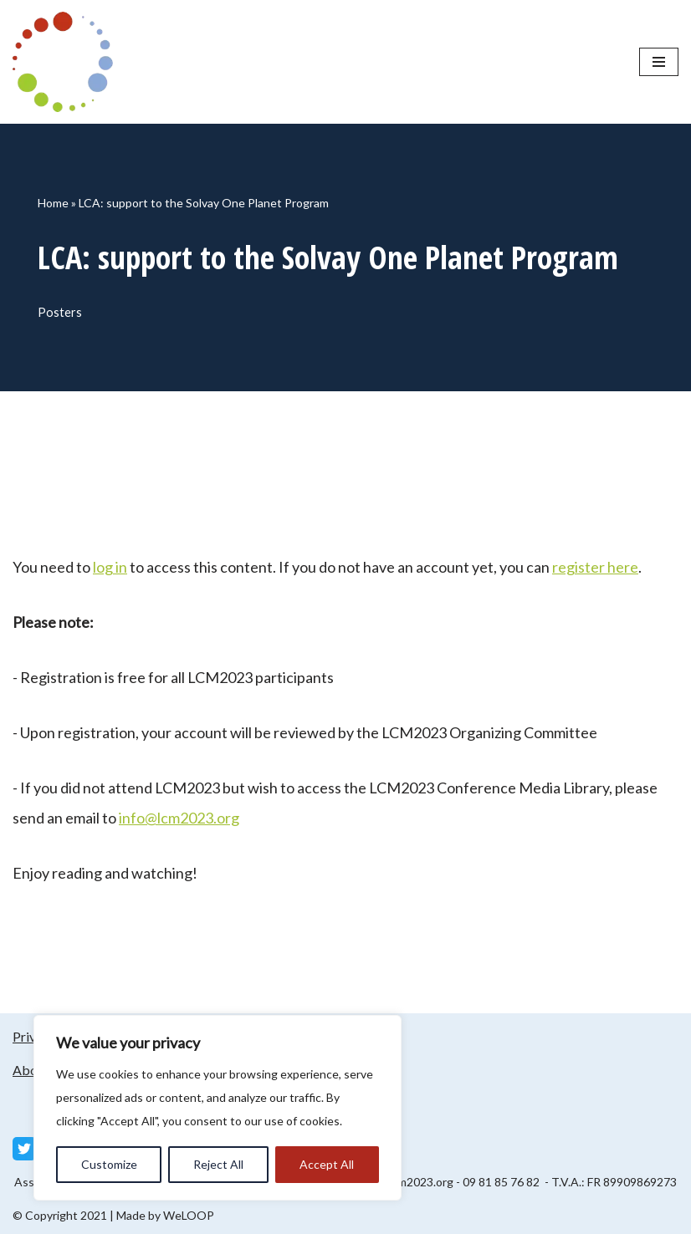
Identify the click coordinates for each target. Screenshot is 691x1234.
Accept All (326, 1164)
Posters (60, 312)
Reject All (218, 1164)
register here (595, 567)
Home (53, 203)
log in (110, 567)
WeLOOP (188, 1215)
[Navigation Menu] (658, 62)
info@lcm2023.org (179, 817)
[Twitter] (24, 1148)
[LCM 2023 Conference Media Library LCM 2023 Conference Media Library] (67, 62)
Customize (109, 1164)
